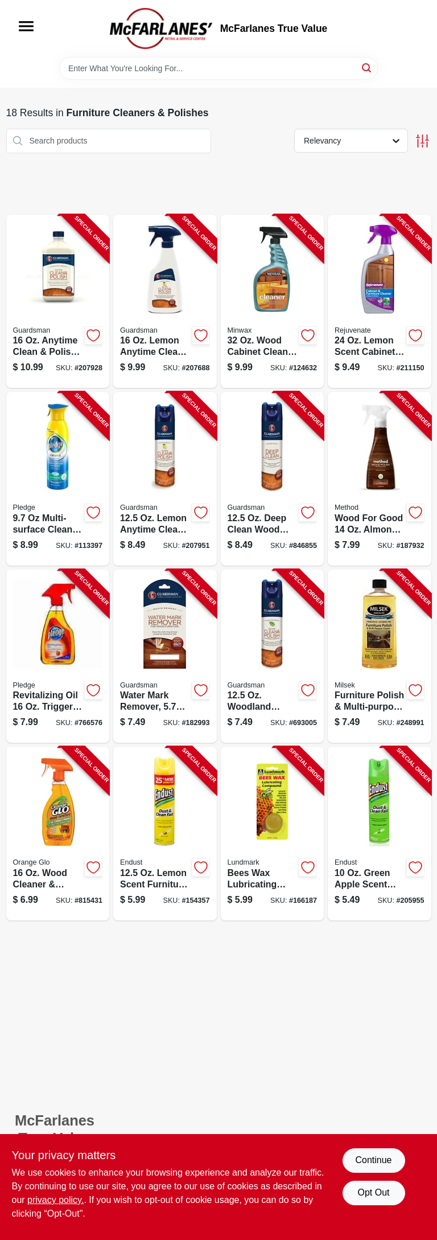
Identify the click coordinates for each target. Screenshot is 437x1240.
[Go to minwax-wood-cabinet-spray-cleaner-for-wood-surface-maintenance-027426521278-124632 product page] (272, 301)
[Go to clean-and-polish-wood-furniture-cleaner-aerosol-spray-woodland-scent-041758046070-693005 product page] (272, 656)
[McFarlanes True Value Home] (161, 28)
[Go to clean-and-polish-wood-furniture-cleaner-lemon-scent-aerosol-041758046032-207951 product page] (165, 479)
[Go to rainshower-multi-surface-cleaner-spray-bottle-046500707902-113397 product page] (58, 479)
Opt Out (373, 1192)
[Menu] (26, 26)
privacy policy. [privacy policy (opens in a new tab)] (55, 1200)
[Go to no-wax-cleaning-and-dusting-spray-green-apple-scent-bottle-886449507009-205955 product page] (379, 833)
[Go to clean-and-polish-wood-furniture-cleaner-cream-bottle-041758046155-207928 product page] (58, 301)
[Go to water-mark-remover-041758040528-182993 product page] (165, 656)
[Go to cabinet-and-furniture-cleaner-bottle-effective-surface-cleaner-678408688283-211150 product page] (379, 301)
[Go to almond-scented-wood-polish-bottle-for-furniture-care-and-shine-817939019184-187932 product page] (379, 479)
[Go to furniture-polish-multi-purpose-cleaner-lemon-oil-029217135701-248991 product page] (379, 656)
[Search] (367, 67)
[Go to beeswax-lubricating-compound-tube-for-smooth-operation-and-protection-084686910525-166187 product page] (272, 833)
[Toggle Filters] (422, 141)
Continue (373, 1160)
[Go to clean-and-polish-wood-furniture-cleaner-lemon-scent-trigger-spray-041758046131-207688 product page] (165, 301)
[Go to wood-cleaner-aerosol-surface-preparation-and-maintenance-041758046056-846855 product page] (272, 479)
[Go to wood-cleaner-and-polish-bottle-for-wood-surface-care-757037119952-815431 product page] (58, 833)
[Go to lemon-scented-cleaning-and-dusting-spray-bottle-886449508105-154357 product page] (165, 833)
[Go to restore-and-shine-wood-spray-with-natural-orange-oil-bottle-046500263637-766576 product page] (58, 656)
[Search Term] (218, 68)
